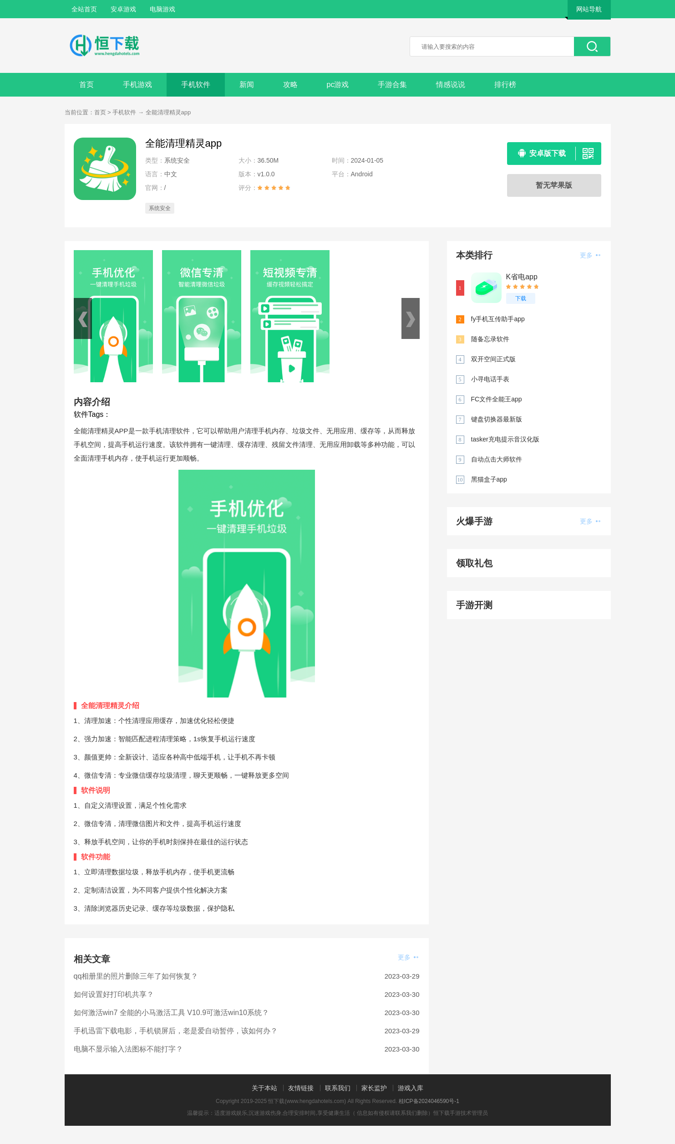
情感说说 (450, 84)
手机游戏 (137, 84)
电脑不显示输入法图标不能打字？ (128, 1049)
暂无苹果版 (554, 185)
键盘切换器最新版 (496, 419)
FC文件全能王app (496, 399)
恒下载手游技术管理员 (460, 1113)
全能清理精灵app (168, 112)
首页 (86, 84)
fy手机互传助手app (498, 319)
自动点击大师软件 (496, 459)
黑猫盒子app (489, 479)
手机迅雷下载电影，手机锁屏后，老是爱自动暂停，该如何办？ (176, 1031)
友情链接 (301, 1088)
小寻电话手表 (490, 379)
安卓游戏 (123, 9)
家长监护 (374, 1088)
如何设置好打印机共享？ (114, 994)
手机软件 (195, 84)
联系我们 (337, 1088)
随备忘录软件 (490, 339)
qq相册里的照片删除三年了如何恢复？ (136, 976)
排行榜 (505, 84)
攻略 (290, 84)
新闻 (246, 84)
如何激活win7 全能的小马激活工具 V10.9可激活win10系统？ (171, 1012)
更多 (408, 957)
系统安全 (160, 208)
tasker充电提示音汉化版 (505, 439)
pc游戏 (338, 84)
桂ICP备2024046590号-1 (429, 1101)
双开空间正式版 (493, 359)
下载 (520, 298)
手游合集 (392, 84)
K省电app (522, 277)
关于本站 (264, 1088)
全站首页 (84, 9)
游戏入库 (410, 1088)
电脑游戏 (162, 9)
